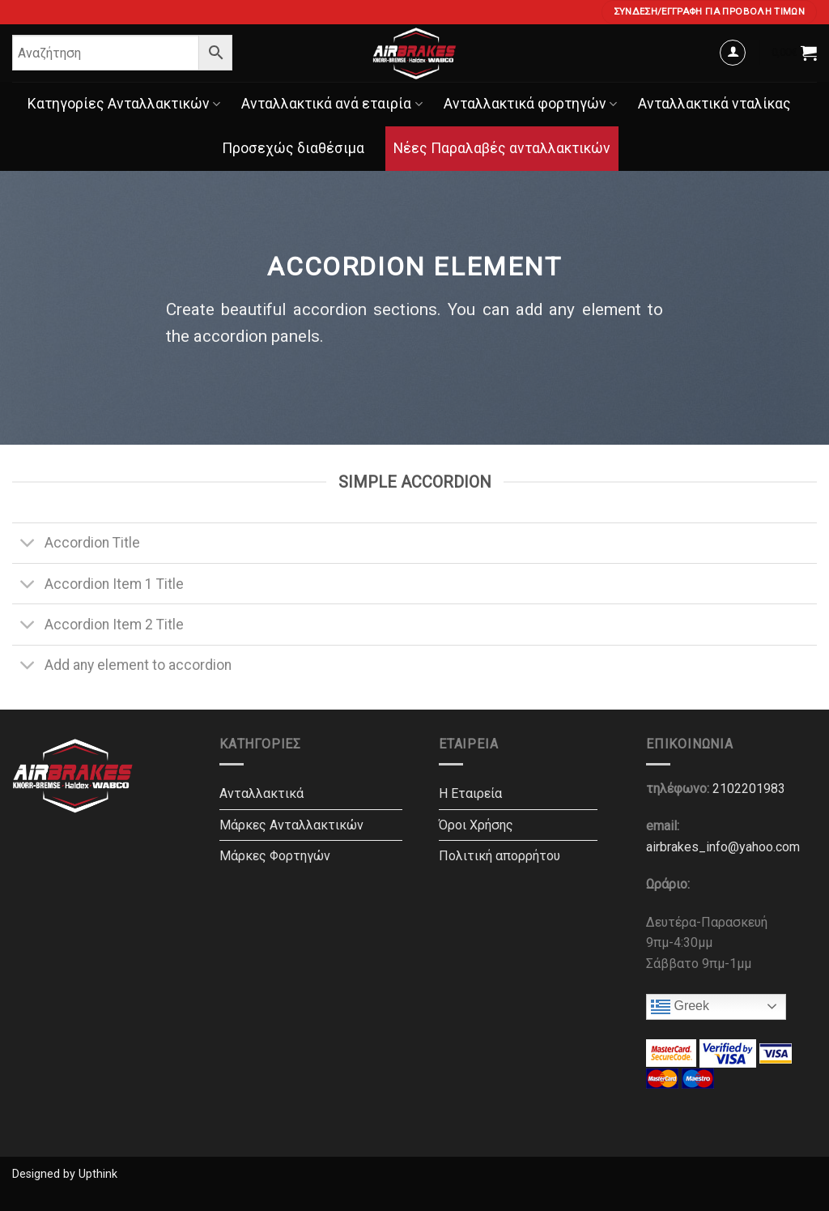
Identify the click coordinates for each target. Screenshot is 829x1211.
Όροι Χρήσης (476, 825)
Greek (680, 1007)
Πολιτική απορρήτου (499, 855)
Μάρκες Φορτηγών (274, 855)
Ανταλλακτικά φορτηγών (530, 104)
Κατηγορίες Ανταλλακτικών (124, 104)
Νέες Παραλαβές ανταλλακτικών (501, 148)
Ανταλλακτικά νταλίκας (714, 104)
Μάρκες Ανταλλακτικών (291, 825)
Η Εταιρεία (470, 793)
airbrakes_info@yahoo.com (723, 847)
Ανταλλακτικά (261, 793)
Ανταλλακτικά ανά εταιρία (331, 104)
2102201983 (748, 788)
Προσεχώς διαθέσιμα (293, 148)
